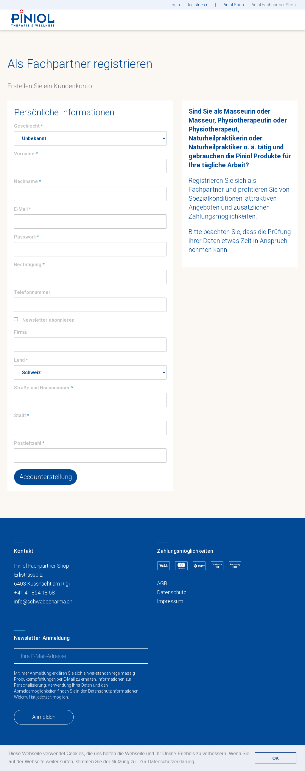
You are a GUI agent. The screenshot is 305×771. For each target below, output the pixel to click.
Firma (20, 332)
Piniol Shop (233, 4)
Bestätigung (27, 264)
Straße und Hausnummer (42, 388)
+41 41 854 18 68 (34, 592)
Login (174, 4)
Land (19, 360)
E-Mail (21, 209)
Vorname (24, 154)
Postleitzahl (27, 443)
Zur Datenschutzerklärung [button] (166, 761)
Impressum (170, 601)
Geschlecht (27, 126)
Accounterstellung (45, 477)
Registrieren (197, 4)
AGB (162, 583)
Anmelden (43, 717)
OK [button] (275, 758)
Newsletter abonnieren (48, 320)
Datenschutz (171, 592)
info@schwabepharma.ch (43, 601)
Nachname (26, 181)
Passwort (25, 237)
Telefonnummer (32, 292)
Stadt (20, 415)
